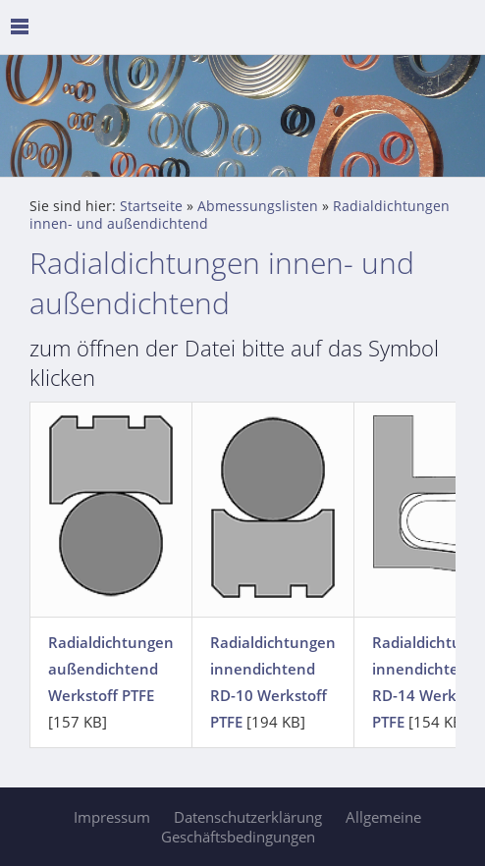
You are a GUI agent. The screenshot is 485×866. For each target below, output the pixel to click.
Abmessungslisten (257, 206)
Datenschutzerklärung (248, 817)
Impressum (112, 817)
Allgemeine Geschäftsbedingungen (291, 826)
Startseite (151, 206)
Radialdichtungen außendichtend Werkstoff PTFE (111, 668)
